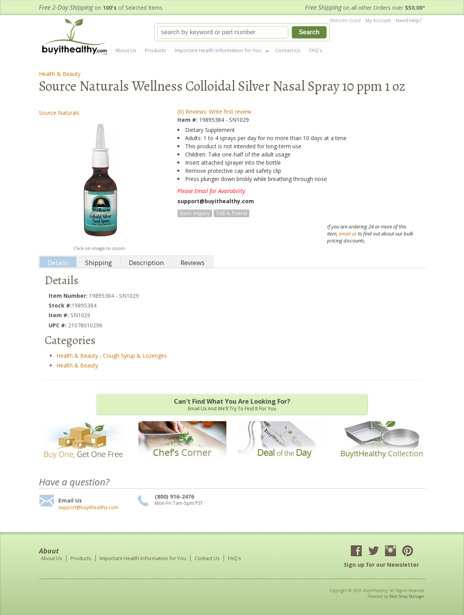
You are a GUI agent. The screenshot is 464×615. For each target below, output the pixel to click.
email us (348, 233)
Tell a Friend (231, 213)
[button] (241, 32)
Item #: (188, 119)
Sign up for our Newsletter (381, 564)
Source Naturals (59, 112)
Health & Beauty (60, 73)
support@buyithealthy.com (88, 507)
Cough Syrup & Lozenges (135, 355)
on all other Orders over (365, 7)
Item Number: (69, 295)
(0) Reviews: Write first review (214, 111)
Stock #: (60, 305)
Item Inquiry (195, 213)
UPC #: (58, 325)
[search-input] (223, 32)
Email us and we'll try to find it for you (231, 404)
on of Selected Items (101, 7)
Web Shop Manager (406, 596)
